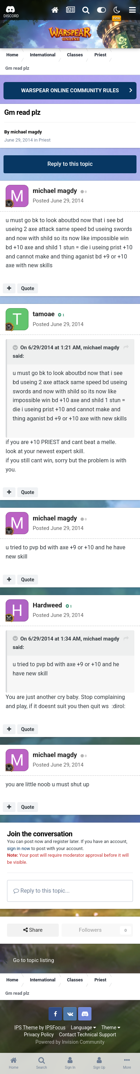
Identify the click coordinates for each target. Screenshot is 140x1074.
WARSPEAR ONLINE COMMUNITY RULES (70, 90)
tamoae (44, 314)
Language (83, 1027)
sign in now (18, 848)
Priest (45, 140)
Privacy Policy (39, 1034)
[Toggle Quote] (16, 347)
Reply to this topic (70, 164)
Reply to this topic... (41, 890)
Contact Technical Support (87, 1034)
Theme (110, 1027)
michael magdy (26, 132)
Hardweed (47, 605)
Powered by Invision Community (70, 1042)
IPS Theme (26, 1027)
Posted (58, 201)
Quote (27, 288)
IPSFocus (55, 1027)
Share (33, 930)
